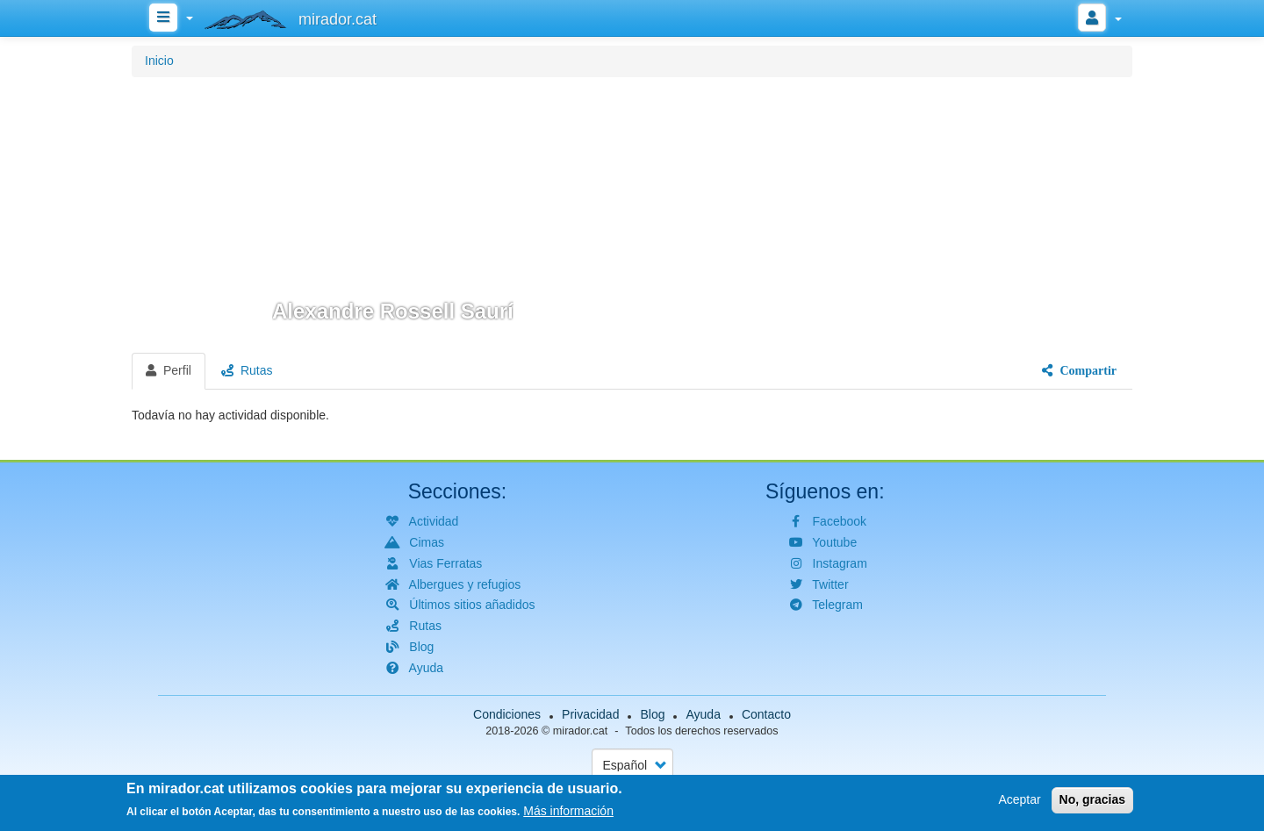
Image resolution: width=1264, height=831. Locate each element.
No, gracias (1092, 801)
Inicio (159, 61)
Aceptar (1019, 801)
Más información (568, 813)
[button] (632, 212)
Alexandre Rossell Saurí (393, 311)
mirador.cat (580, 731)
